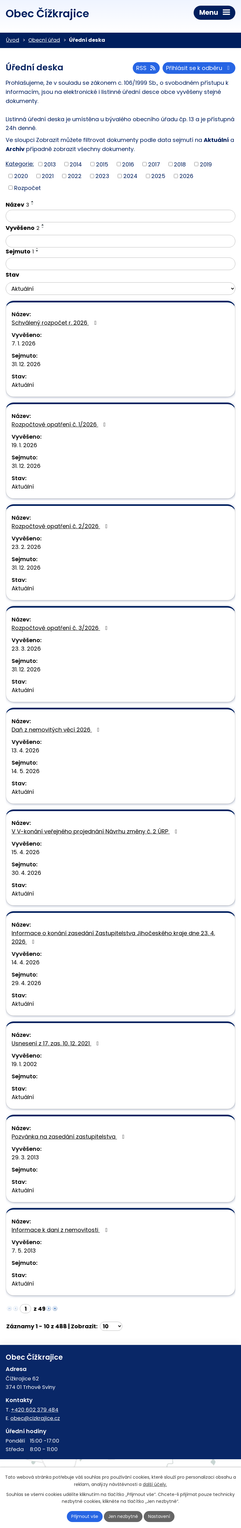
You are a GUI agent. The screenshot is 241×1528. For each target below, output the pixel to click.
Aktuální (23, 385)
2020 (21, 176)
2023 (102, 176)
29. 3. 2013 (25, 1157)
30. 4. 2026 (26, 873)
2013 (50, 164)
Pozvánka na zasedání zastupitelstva (69, 1137)
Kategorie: (20, 164)
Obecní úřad (44, 40)
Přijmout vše (84, 1516)
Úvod (12, 40)
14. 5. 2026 (26, 771)
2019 (206, 164)
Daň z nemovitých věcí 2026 (57, 730)
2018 (180, 164)
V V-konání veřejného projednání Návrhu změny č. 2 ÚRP (96, 831)
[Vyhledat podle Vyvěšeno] (120, 241)
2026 (186, 176)
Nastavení (159, 1516)
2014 (76, 164)
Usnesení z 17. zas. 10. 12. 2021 (56, 1043)
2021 (48, 176)
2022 (75, 176)
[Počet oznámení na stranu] (111, 1326)
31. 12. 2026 (26, 364)
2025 (158, 176)
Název (17, 205)
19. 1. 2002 (24, 1064)
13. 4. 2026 (25, 750)
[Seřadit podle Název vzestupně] (32, 201)
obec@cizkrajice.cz (35, 1418)
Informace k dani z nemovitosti (61, 1230)
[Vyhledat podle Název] (120, 216)
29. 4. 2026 (26, 983)
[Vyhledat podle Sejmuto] (120, 263)
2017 (154, 164)
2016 (128, 164)
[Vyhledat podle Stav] (120, 288)
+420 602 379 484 (34, 1409)
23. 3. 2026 (26, 649)
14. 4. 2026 (26, 962)
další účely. (155, 1484)
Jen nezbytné (123, 1516)
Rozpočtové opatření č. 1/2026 (60, 424)
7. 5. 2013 (24, 1250)
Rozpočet (27, 188)
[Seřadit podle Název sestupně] (32, 204)
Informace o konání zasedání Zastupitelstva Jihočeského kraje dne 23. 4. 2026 (113, 937)
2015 (102, 164)
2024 (130, 176)
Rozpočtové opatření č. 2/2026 (61, 526)
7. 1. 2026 (23, 343)
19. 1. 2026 (24, 445)
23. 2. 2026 (26, 547)
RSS (146, 68)
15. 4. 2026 (26, 852)
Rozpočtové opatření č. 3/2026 (61, 628)
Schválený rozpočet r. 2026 (55, 323)
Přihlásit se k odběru (199, 68)
